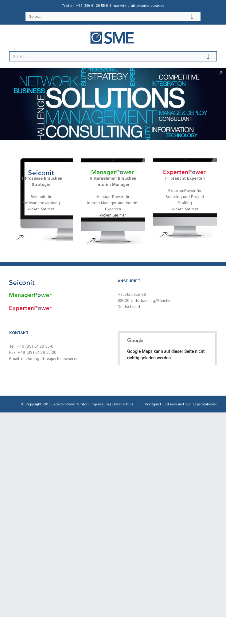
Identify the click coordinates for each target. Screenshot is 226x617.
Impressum (100, 404)
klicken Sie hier (41, 209)
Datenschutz (123, 404)
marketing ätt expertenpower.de (138, 5)
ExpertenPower (205, 404)
